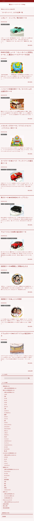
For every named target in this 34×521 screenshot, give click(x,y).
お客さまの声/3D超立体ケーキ (10, 388)
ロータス (6, 446)
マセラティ (6, 434)
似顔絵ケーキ (3, 272)
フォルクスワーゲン (8, 444)
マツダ (5, 398)
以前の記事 (30, 370)
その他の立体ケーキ (8, 497)
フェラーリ (6, 410)
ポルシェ (6, 430)
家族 (7, 272)
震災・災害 (5, 505)
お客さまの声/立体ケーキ (9, 493)
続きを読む (30, 45)
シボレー (6, 432)
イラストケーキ (7, 489)
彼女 (5, 483)
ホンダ (5, 400)
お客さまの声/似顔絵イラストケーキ (11, 469)
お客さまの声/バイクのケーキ (10, 455)
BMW (5, 414)
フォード (6, 418)
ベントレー (6, 438)
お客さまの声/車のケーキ (5, 24)
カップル (2, 305)
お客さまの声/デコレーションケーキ (11, 501)
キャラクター (3, 169)
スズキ (5, 402)
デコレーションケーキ (7, 499)
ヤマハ (5, 461)
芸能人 (5, 487)
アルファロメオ (3, 238)
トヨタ (5, 394)
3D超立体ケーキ (3, 134)
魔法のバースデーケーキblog (17, 4)
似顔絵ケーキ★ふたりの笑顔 (11, 299)
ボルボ (5, 436)
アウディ (6, 422)
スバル (5, 404)
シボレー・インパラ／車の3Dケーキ (14, 18)
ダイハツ (6, 406)
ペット (5, 477)
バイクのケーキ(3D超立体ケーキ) (9, 453)
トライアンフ (7, 465)
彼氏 (5, 485)
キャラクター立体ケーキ (9, 495)
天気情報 (4, 516)
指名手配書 (6, 479)
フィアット (6, 442)
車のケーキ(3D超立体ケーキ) (11, 169)
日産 (5, 396)
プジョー (6, 416)
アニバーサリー (7, 471)
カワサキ (6, 457)
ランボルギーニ (7, 412)
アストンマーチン (7, 424)
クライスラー (7, 426)
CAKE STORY (6, 503)
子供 (5, 481)
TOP (8, 9)
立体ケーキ (5, 491)
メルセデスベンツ (7, 440)
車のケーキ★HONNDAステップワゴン (15, 197)
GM (5, 420)
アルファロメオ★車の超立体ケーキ (13, 232)
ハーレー (6, 463)
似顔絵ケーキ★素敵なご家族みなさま (14, 266)
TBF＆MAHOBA (6, 507)
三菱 (5, 408)
